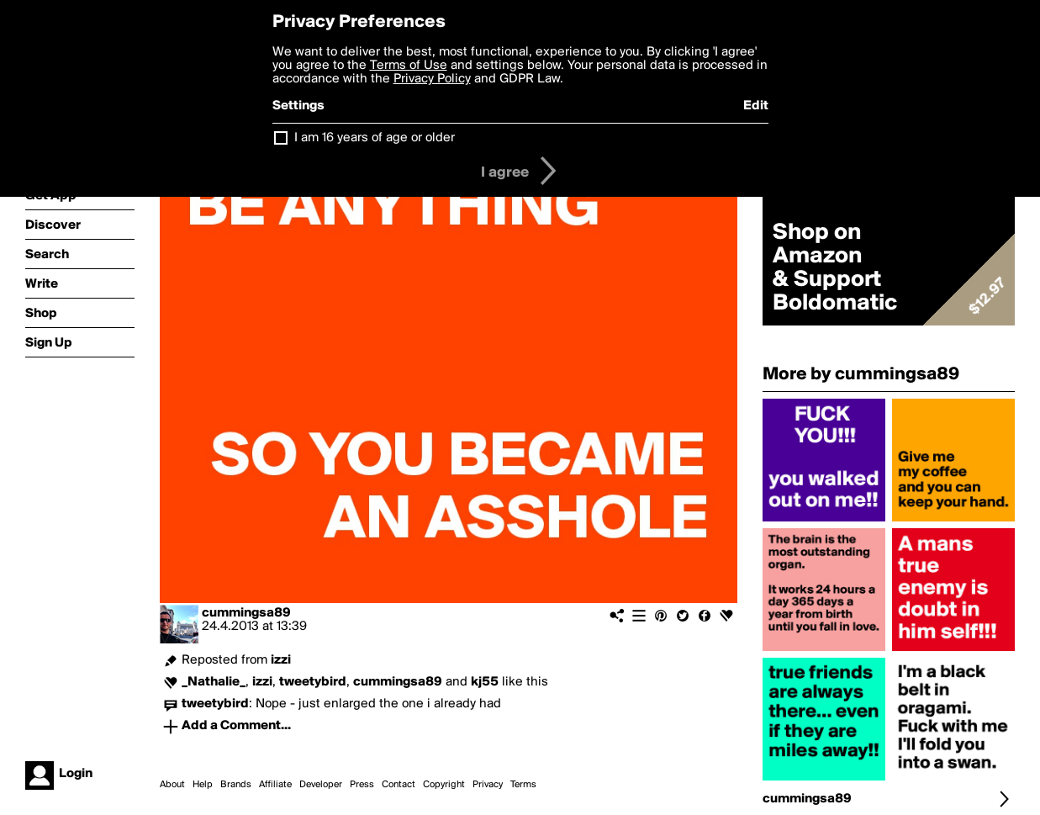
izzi (281, 660)
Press (362, 785)
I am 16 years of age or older (374, 138)
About (172, 785)
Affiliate (275, 785)
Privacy (487, 785)
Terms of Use (408, 65)
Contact (398, 785)
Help (203, 785)
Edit (755, 106)
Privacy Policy (432, 79)
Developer (320, 785)
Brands (235, 785)
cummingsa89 (246, 613)
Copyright (444, 785)
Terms (523, 785)
